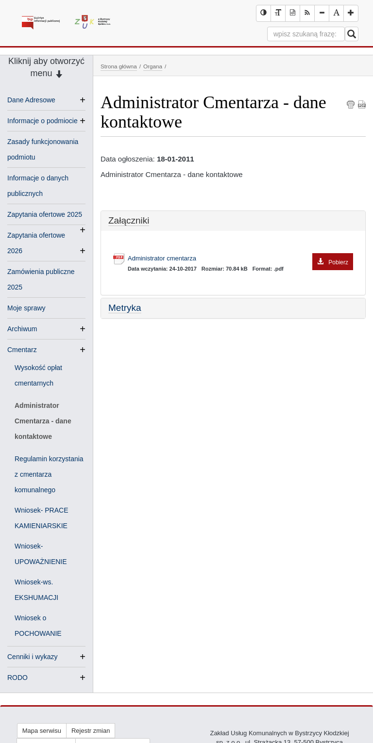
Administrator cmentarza (240, 258)
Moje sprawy (26, 308)
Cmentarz (22, 349)
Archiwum (22, 329)
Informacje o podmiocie (42, 121)
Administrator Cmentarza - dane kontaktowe (43, 421)
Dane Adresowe (31, 100)
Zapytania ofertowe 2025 (44, 215)
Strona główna (119, 66)
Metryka (124, 308)
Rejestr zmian (90, 730)
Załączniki (128, 220)
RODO (17, 677)
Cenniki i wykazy (32, 656)
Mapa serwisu (41, 730)
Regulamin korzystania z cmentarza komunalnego (49, 474)
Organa (152, 66)
